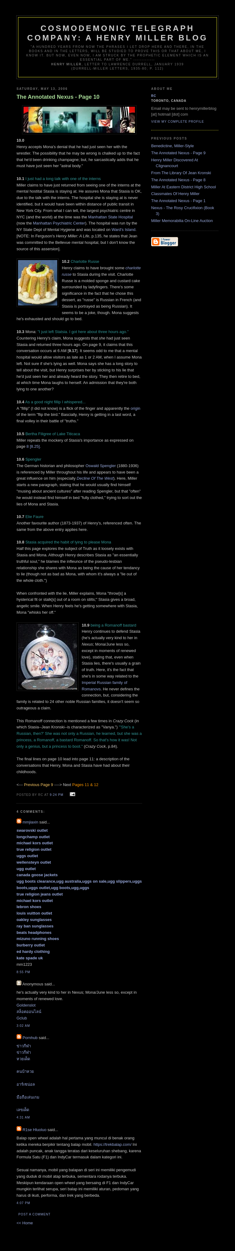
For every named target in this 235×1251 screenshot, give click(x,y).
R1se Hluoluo (35, 1129)
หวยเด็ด (23, 1059)
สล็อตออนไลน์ (29, 1011)
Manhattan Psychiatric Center (59, 223)
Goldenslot (26, 1005)
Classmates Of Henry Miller (175, 193)
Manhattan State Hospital (110, 217)
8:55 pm (23, 972)
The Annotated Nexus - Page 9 (178, 153)
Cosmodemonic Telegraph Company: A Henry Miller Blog (117, 33)
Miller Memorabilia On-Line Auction (182, 220)
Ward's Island (124, 229)
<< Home (25, 1223)
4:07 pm (23, 1203)
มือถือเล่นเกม (28, 1097)
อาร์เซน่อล (26, 1084)
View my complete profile (177, 121)
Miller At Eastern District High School (183, 187)
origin (135, 408)
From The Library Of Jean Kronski (181, 173)
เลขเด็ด (23, 1109)
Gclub (22, 1018)
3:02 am (23, 1025)
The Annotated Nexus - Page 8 (178, 180)
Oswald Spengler (100, 465)
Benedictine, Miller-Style (172, 146)
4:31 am (23, 1117)
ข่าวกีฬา (24, 1046)
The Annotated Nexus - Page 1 (178, 200)
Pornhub (30, 1037)
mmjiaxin (30, 822)
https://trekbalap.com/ (112, 1144)
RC (153, 96)
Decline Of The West (95, 478)
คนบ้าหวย (25, 1071)
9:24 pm (57, 794)
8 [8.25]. (34, 446)
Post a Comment (34, 1214)
